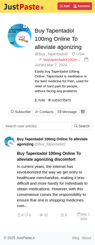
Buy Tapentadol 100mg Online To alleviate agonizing (58, 39)
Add (64, 6)
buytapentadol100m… (62, 59)
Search (82, 126)
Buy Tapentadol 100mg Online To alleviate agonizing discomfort (49, 156)
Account (82, 6)
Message (67, 112)
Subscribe (20, 112)
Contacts (44, 112)
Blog (75, 238)
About (86, 238)
